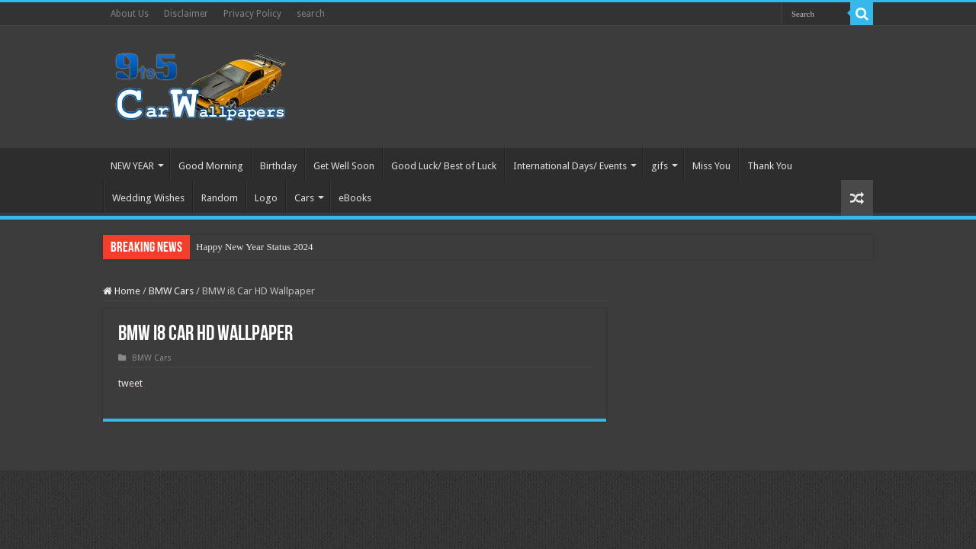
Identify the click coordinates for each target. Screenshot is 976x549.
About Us (130, 13)
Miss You (711, 166)
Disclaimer (186, 13)
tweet (130, 383)
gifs (659, 166)
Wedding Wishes (148, 198)
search (311, 13)
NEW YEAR (132, 166)
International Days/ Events (570, 166)
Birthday (278, 166)
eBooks (355, 198)
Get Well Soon (343, 166)
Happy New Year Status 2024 (254, 246)
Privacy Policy (252, 13)
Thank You (769, 166)
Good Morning (210, 166)
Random (219, 198)
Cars (304, 198)
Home (121, 291)
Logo (266, 198)
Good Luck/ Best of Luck (443, 166)
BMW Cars (171, 291)
